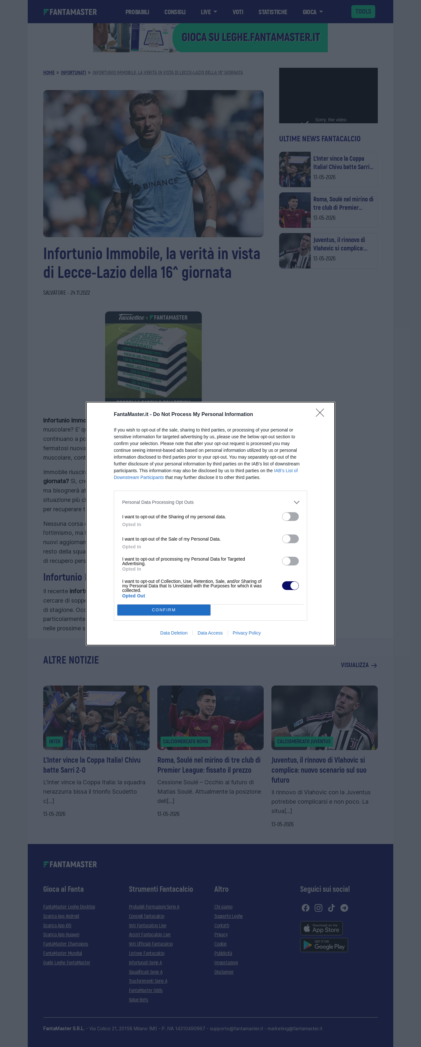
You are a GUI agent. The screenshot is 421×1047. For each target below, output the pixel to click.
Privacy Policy (247, 632)
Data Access (210, 632)
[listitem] (210, 502)
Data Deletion (174, 632)
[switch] (290, 516)
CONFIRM (164, 609)
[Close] (322, 415)
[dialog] (210, 523)
